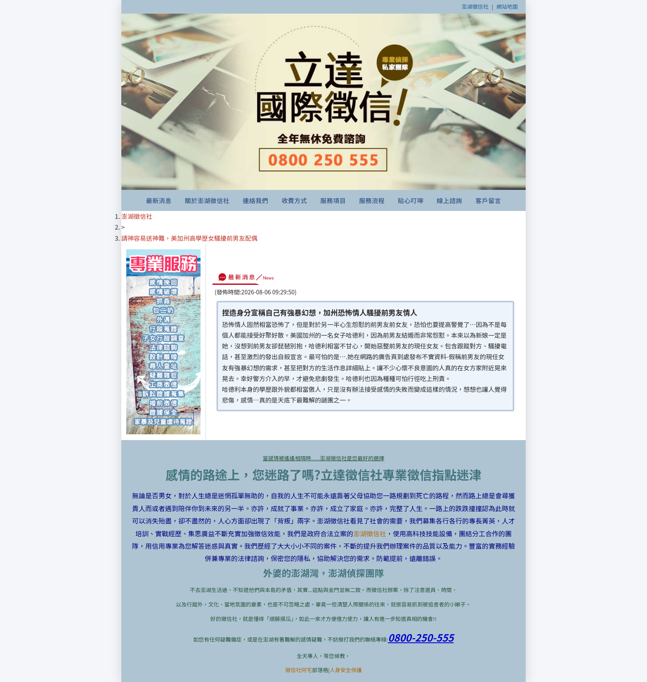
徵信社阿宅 (298, 670)
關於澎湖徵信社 (207, 200)
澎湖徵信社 (475, 6)
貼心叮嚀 (410, 200)
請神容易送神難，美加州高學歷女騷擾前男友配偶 (189, 238)
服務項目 (333, 200)
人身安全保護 (346, 670)
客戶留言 (488, 200)
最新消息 (159, 200)
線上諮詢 (449, 200)
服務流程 (372, 200)
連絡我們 (255, 200)
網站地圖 (507, 6)
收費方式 (294, 200)
